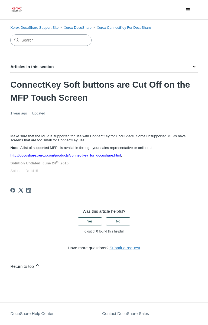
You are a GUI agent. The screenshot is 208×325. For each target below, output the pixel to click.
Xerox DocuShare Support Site (34, 28)
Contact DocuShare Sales (125, 313)
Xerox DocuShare (78, 28)
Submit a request (124, 248)
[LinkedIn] (28, 190)
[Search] (51, 40)
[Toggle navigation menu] (188, 9)
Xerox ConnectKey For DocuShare (124, 28)
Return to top (25, 265)
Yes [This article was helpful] (90, 221)
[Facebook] (12, 190)
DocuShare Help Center (31, 313)
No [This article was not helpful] (118, 221)
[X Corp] (20, 190)
